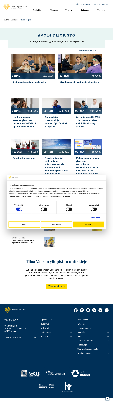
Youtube (88, 310)
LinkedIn (100, 310)
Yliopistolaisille (84, 4)
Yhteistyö (69, 10)
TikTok (107, 310)
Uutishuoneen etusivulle (86, 50)
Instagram (94, 310)
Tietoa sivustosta (85, 340)
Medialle (81, 332)
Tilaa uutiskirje (55, 286)
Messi (80, 336)
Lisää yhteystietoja (13, 337)
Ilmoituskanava (84, 353)
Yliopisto (101, 10)
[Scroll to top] (107, 398)
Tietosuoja (82, 345)
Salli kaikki (89, 224)
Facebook (76, 310)
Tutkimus (54, 10)
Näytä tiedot (95, 217)
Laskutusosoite (84, 328)
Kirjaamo (81, 324)
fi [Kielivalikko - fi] (97, 4)
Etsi (103, 4)
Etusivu (6, 20)
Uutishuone (85, 10)
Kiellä (24, 224)
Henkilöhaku (83, 319)
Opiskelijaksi (38, 10)
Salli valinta (56, 224)
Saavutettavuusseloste (88, 349)
